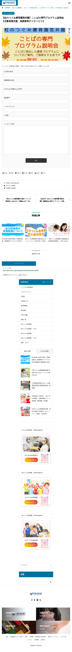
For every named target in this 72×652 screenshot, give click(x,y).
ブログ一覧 (63, 636)
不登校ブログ (25, 301)
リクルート (29, 639)
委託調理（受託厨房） (40, 636)
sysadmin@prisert (14, 183)
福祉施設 (13, 188)
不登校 (23, 296)
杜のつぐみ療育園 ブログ (29, 338)
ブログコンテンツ (26, 292)
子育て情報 (24, 315)
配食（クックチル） (53, 636)
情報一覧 (23, 319)
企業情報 (36, 639)
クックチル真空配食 (27, 287)
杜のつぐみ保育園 (26, 324)
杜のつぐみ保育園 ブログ (29, 329)
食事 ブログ (25, 342)
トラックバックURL (6, 268)
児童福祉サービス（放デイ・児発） (19, 636)
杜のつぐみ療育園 (8, 13)
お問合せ (43, 639)
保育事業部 (24, 305)
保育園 (31, 636)
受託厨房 (23, 310)
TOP (7, 636)
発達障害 (8, 188)
